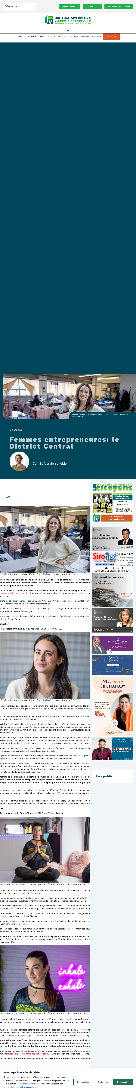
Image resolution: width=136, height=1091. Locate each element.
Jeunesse (111, 36)
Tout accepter (123, 1082)
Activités (63, 36)
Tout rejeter (103, 1082)
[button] (68, 30)
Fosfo (69, 769)
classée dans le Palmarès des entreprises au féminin (31, 1053)
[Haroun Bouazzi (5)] (112, 759)
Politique (96, 36)
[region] (68, 1079)
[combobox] (19, 6)
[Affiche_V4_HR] (112, 736)
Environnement (36, 36)
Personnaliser (83, 1082)
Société (74, 36)
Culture (51, 36)
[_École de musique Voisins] (112, 674)
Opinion (21, 36)
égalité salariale (54, 608)
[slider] (18, 497)
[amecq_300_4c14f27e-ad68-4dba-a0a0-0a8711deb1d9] (112, 606)
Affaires (85, 36)
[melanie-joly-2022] (112, 631)
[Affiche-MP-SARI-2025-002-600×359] (112, 550)
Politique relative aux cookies (23, 1087)
